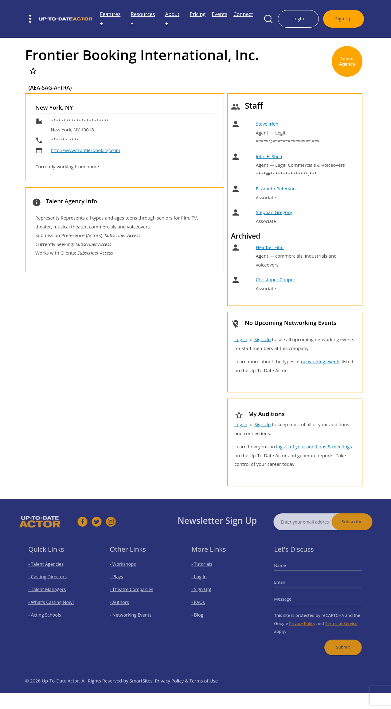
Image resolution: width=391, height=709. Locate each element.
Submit (339, 640)
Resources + (143, 18)
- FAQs (202, 601)
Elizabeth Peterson (276, 188)
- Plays (120, 579)
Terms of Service (338, 619)
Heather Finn (270, 247)
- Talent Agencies (48, 569)
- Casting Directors (49, 579)
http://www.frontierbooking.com (85, 150)
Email (285, 584)
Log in (240, 339)
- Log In (203, 579)
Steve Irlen (267, 124)
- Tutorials (205, 569)
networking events (321, 361)
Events (219, 14)
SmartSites (141, 691)
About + (172, 18)
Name (286, 570)
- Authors (123, 601)
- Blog (202, 612)
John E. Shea (269, 156)
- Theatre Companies (133, 591)
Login (298, 18)
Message (288, 599)
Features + (110, 18)
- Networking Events (133, 612)
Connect (243, 14)
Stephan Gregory (274, 212)
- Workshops (126, 569)
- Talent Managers (49, 591)
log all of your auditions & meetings (314, 446)
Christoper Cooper (275, 279)
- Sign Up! (205, 591)
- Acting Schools (47, 612)
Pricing (198, 14)
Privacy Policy (304, 619)
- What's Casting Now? (52, 601)
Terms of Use (204, 691)
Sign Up (343, 18)
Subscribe (362, 521)
